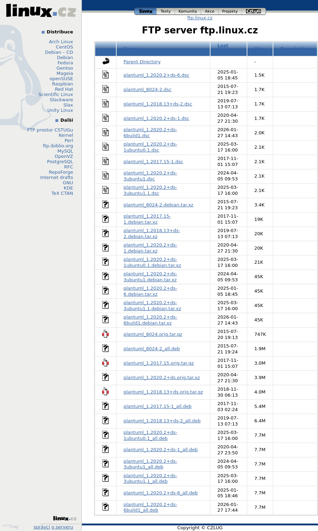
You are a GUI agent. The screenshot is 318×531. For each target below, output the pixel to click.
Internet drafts (56, 177)
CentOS (64, 47)
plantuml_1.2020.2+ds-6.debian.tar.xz (150, 291)
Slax (68, 105)
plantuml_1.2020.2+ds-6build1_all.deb (150, 507)
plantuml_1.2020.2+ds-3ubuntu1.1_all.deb (150, 478)
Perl (69, 140)
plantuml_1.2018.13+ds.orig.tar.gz (163, 392)
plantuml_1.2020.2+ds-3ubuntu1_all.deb (150, 464)
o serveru (62, 527)
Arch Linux (61, 41)
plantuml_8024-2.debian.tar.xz (159, 204)
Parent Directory (142, 61)
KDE (68, 188)
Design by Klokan (10, 526)
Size (259, 48)
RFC (68, 166)
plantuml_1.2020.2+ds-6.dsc (156, 75)
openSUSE (61, 78)
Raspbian (62, 84)
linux (145, 11)
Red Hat (64, 89)
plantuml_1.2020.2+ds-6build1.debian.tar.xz (150, 320)
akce (210, 11)
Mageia (65, 73)
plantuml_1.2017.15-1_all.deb (158, 406)
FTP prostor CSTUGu (50, 130)
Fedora (65, 62)
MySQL (65, 151)
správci (42, 527)
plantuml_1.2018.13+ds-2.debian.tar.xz (152, 233)
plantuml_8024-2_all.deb (152, 348)
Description (295, 48)
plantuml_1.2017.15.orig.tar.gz (159, 363)
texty (166, 11)
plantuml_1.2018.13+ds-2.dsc (158, 104)
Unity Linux (60, 110)
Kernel (66, 135)
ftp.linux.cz (199, 17)
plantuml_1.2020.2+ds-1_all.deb (161, 449)
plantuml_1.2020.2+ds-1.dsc (156, 118)
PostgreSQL (60, 161)
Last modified (229, 48)
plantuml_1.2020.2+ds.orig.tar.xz (162, 377)
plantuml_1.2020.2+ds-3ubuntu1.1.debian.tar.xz (152, 305)
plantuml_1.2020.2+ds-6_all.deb (161, 492)
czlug (254, 11)
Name (131, 48)
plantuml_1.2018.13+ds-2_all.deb (162, 420)
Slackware (61, 99)
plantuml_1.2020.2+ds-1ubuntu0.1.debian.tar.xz (152, 262)
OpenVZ (63, 156)
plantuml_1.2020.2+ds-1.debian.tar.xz (150, 248)
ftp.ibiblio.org (58, 145)
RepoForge (61, 172)
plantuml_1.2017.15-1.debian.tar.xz (147, 219)
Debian (65, 57)
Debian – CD (59, 52)
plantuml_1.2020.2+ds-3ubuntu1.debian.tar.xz (150, 276)
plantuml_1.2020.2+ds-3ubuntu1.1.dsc (150, 190)
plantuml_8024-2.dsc (148, 89)
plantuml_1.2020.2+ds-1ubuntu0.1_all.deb (150, 435)
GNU (68, 182)
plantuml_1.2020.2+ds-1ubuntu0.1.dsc (150, 147)
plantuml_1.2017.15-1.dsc (153, 161)
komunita (188, 11)
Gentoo (65, 68)
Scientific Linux (56, 94)
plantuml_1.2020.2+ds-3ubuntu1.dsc (150, 175)
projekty (230, 11)
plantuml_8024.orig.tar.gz (153, 334)
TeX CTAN (62, 193)
